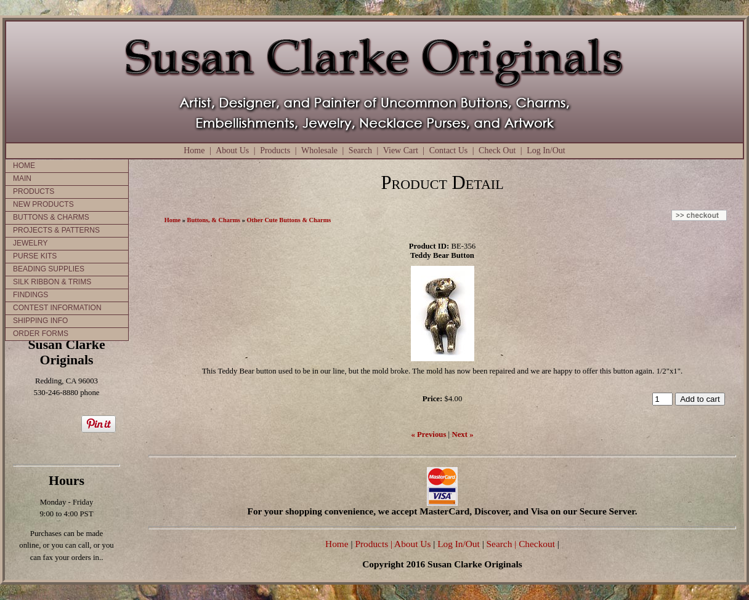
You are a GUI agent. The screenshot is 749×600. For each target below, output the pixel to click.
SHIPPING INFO (40, 320)
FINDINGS (30, 294)
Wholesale (319, 150)
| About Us (412, 543)
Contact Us (448, 150)
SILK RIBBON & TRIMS (52, 282)
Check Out (497, 150)
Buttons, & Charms (214, 220)
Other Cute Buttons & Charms (289, 220)
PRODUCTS (33, 191)
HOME (24, 165)
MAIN (22, 178)
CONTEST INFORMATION (57, 307)
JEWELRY (30, 243)
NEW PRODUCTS (43, 204)
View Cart (400, 150)
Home (194, 150)
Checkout (537, 543)
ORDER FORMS (40, 333)
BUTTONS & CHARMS (51, 217)
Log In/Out (546, 150)
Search (360, 150)
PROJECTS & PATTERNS (56, 230)
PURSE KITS (35, 256)
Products (275, 150)
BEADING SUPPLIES (48, 269)
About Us (232, 150)
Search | (500, 543)
